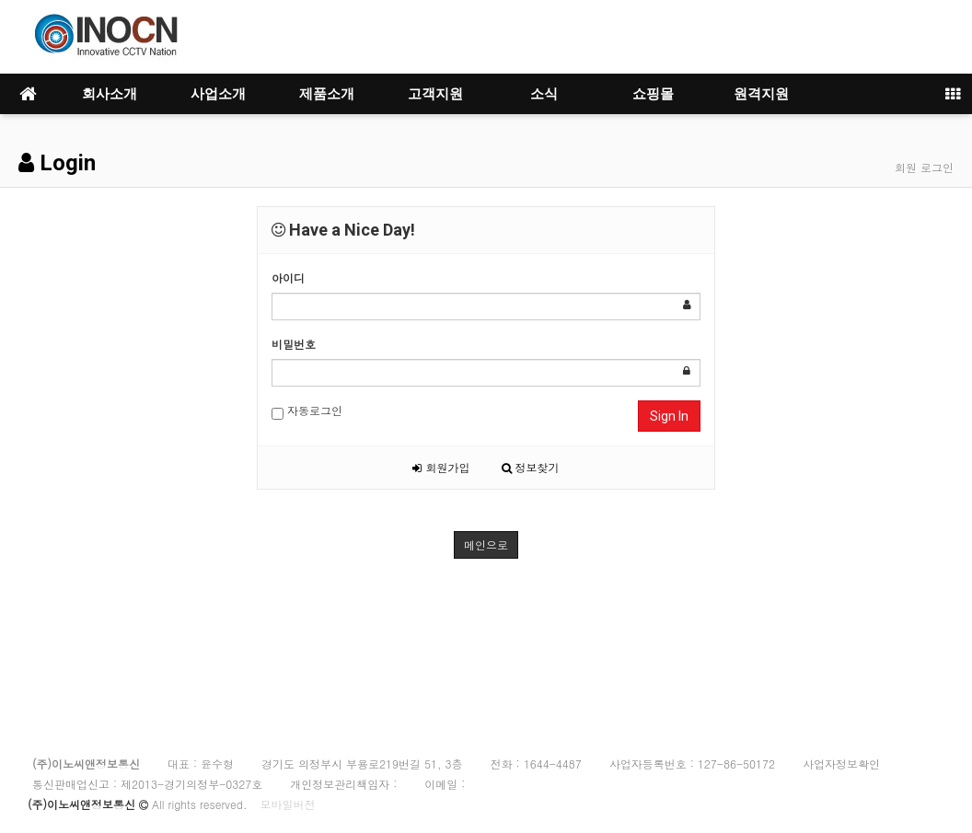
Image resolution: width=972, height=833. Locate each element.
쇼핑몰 (653, 94)
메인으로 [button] (486, 544)
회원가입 (440, 467)
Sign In (669, 416)
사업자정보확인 (841, 763)
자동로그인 (307, 411)
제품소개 (326, 94)
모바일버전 (287, 804)
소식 (544, 94)
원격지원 (761, 94)
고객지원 (435, 94)
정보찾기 (531, 467)
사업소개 (218, 94)
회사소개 (109, 94)
